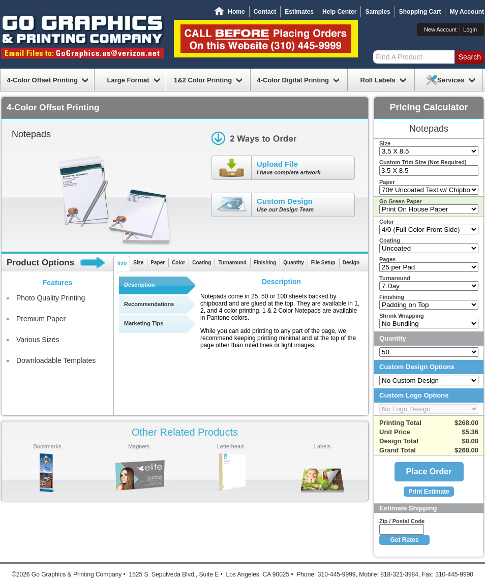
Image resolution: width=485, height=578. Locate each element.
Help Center (339, 11)
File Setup (323, 262)
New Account (440, 29)
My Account (466, 11)
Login (470, 29)
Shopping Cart (420, 11)
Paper (157, 262)
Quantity (293, 262)
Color (178, 262)
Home (236, 11)
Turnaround (232, 262)
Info (122, 263)
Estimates (299, 11)
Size (138, 262)
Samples (377, 11)
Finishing (265, 262)
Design (351, 262)
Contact (265, 11)
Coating (201, 262)
